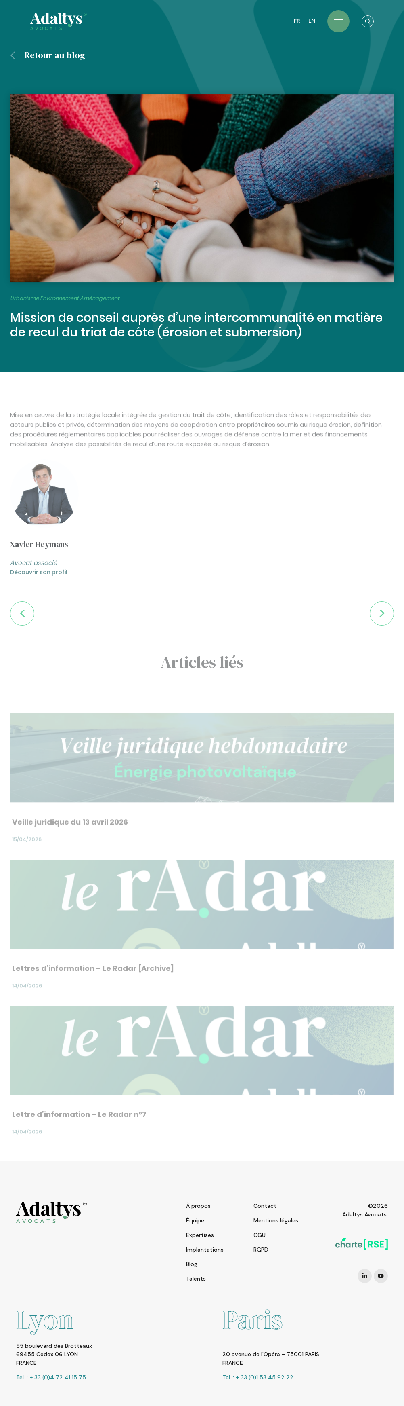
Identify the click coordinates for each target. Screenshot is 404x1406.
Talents (196, 1278)
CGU (259, 1235)
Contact (264, 1205)
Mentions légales (275, 1220)
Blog (191, 1264)
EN (311, 21)
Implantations (205, 1249)
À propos (198, 1205)
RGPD (260, 1249)
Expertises (200, 1235)
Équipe (195, 1220)
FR (297, 21)
